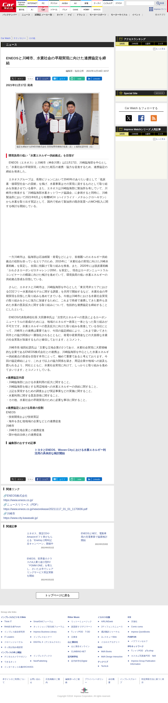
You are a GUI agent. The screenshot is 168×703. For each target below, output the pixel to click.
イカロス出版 (104, 617)
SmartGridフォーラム (43, 621)
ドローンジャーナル (13, 642)
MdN (100, 647)
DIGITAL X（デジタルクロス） (47, 642)
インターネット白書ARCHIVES (18, 667)
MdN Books (106, 651)
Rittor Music (74, 617)
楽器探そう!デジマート (81, 626)
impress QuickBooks (140, 632)
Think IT (8, 621)
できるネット (10, 662)
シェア (45, 79)
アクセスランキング (135, 39)
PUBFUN (132, 637)
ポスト (20, 79)
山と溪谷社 (73, 642)
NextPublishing (40, 661)
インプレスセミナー (42, 637)
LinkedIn (96, 79)
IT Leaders (9, 637)
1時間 (122, 44)
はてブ (62, 79)
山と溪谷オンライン (80, 646)
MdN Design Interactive (112, 656)
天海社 (134, 621)
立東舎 (74, 637)
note (79, 79)
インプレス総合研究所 (14, 632)
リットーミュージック (81, 621)
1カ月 (160, 44)
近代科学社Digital (79, 661)
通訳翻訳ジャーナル (110, 632)
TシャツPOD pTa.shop (142, 650)
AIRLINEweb (107, 621)
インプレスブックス (42, 656)
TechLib (104, 666)
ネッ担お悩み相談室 (13, 647)
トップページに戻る (57, 595)
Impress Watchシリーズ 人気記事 (142, 129)
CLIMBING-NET (78, 651)
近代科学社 (73, 656)
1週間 (148, 44)
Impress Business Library (45, 632)
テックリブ (103, 662)
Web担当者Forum (12, 626)
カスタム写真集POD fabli (143, 656)
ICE (129, 617)
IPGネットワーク (136, 646)
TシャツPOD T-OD (80, 632)
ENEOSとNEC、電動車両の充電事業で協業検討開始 (94, 537)
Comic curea (137, 626)
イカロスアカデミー (110, 642)
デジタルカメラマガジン (15, 656)
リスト (30, 79)
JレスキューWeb (109, 637)
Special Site (130, 93)
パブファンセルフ (139, 641)
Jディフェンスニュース (112, 626)
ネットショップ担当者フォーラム (48, 626)
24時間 (135, 44)
